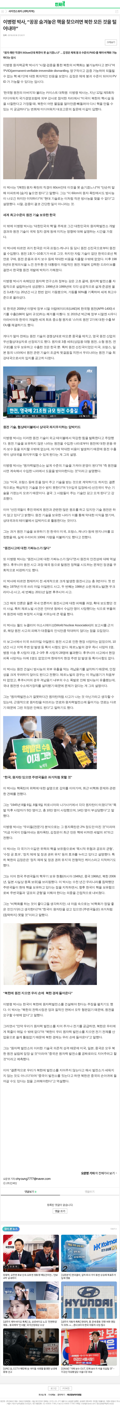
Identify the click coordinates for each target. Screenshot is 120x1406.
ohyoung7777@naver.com (32, 1179)
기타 (24, 42)
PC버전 (66, 1388)
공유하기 (117, 11)
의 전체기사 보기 (98, 1173)
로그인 (54, 1388)
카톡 (18, 42)
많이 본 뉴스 (11, 1229)
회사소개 (42, 1394)
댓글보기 (30, 1191)
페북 (6, 42)
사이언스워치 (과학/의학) (22, 11)
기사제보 (51, 1394)
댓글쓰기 (90, 1191)
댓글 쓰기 (60, 1211)
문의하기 (61, 1394)
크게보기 (111, 42)
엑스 (12, 42)
